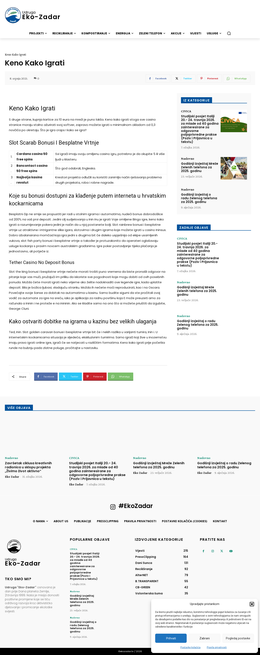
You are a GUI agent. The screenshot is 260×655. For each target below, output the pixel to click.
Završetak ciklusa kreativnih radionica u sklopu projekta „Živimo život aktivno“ (28, 467)
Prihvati (171, 638)
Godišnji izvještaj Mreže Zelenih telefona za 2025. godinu (199, 167)
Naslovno (187, 158)
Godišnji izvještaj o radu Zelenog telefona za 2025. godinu (199, 198)
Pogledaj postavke (238, 638)
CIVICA (186, 111)
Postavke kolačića (190, 647)
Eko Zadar (12, 476)
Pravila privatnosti (217, 647)
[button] (252, 604)
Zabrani (204, 638)
